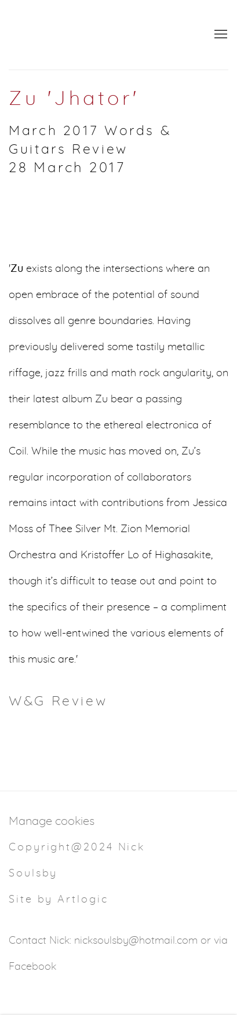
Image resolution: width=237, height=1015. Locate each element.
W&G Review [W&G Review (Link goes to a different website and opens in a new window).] (58, 701)
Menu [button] (219, 34)
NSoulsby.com (101, 35)
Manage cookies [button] (51, 821)
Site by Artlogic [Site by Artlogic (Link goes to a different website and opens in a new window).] (58, 899)
